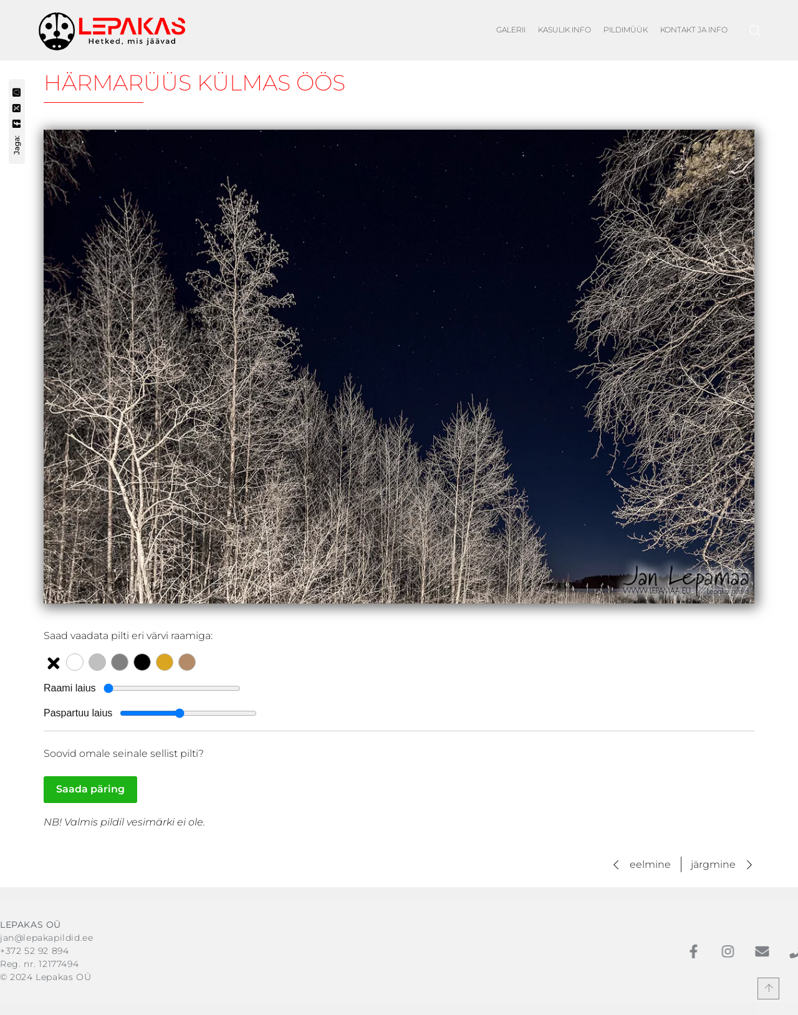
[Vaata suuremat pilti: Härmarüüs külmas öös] (399, 367)
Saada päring (90, 789)
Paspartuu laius (78, 713)
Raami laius (70, 688)
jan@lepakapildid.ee (46, 937)
